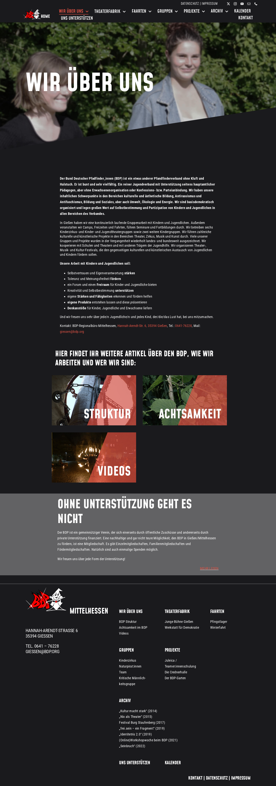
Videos (124, 633)
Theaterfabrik (177, 611)
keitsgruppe (127, 684)
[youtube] (242, 3)
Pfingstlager (218, 622)
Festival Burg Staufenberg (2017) (142, 722)
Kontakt (195, 778)
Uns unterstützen (134, 763)
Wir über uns (131, 611)
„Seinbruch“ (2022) (132, 746)
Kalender (173, 763)
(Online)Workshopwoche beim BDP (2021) (148, 740)
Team (123, 672)
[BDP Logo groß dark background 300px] (46, 588)
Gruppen (126, 650)
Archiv (125, 701)
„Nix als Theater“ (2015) (135, 717)
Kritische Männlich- (132, 678)
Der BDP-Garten (175, 678)
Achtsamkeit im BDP (133, 627)
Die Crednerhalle (176, 672)
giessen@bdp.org (72, 332)
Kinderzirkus (127, 660)
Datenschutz (190, 3)
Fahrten (217, 611)
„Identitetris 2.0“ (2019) (135, 734)
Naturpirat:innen (130, 666)
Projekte (172, 650)
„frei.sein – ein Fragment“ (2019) (142, 728)
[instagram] (235, 3)
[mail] (248, 3)
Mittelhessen (89, 611)
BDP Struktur (127, 622)
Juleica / (171, 660)
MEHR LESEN (209, 568)
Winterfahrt (218, 627)
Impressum (210, 3)
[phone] (255, 3)
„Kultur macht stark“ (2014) (138, 711)
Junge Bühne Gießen (179, 622)
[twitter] (228, 3)
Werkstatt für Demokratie (182, 627)
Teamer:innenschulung (180, 666)
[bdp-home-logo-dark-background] (36, 10)
